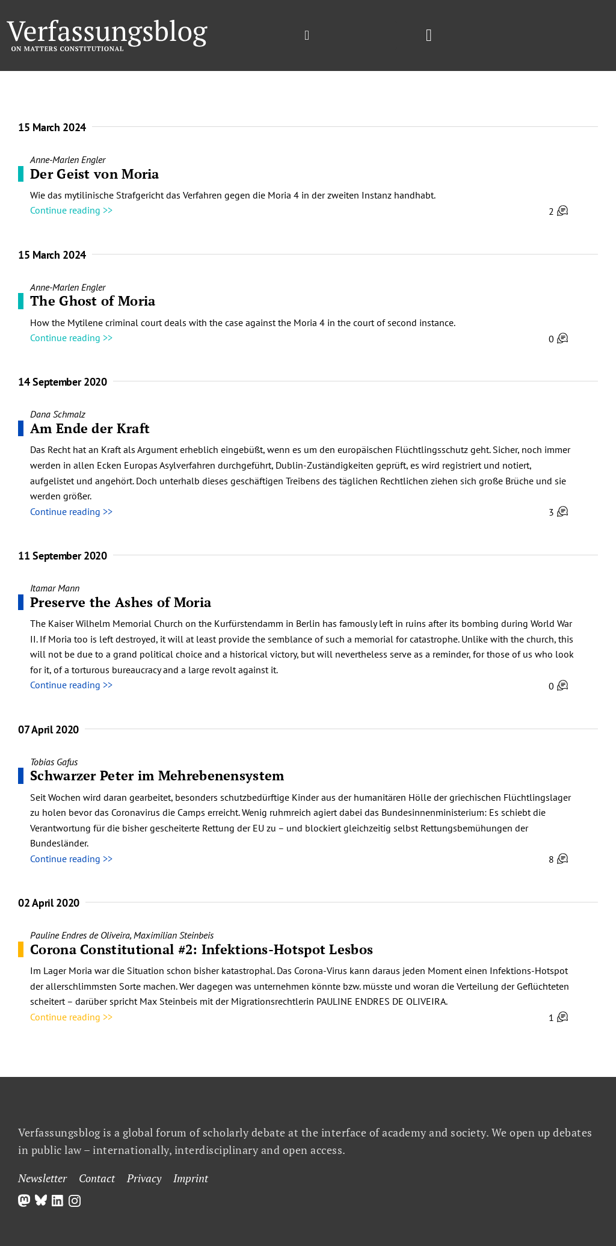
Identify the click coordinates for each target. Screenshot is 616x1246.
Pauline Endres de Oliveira (80, 935)
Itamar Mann (54, 588)
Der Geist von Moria (94, 173)
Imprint (190, 1178)
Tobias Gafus (54, 762)
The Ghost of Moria (92, 300)
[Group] (107, 25)
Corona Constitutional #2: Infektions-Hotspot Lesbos (201, 949)
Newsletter (42, 1178)
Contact (97, 1178)
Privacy (144, 1178)
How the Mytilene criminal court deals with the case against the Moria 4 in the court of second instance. (242, 322)
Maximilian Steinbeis (174, 935)
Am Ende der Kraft (90, 428)
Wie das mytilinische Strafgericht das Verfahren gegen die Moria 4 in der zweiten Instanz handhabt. (233, 195)
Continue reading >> (71, 210)
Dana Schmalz (57, 414)
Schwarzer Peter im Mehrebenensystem (157, 775)
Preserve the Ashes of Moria (120, 602)
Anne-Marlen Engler (67, 159)
